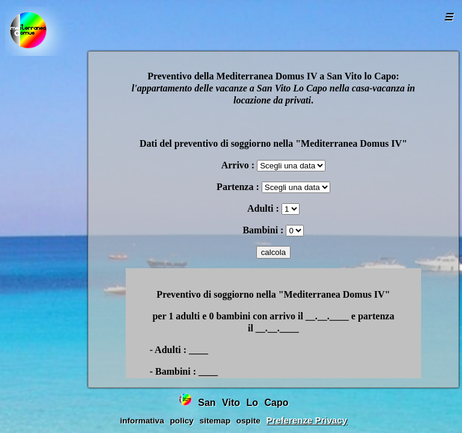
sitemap (215, 420)
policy (182, 420)
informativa (142, 420)
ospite (248, 420)
